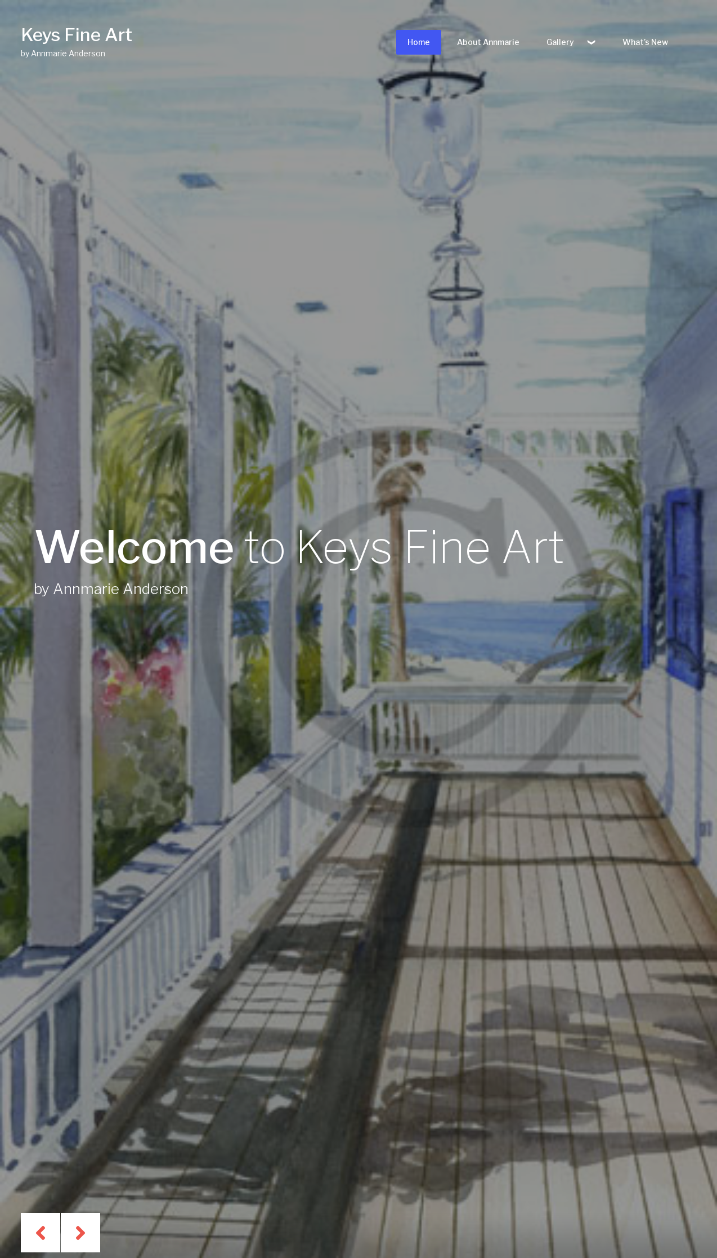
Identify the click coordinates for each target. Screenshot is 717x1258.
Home (418, 42)
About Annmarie (488, 42)
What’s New (645, 42)
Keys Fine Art (76, 35)
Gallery (560, 42)
